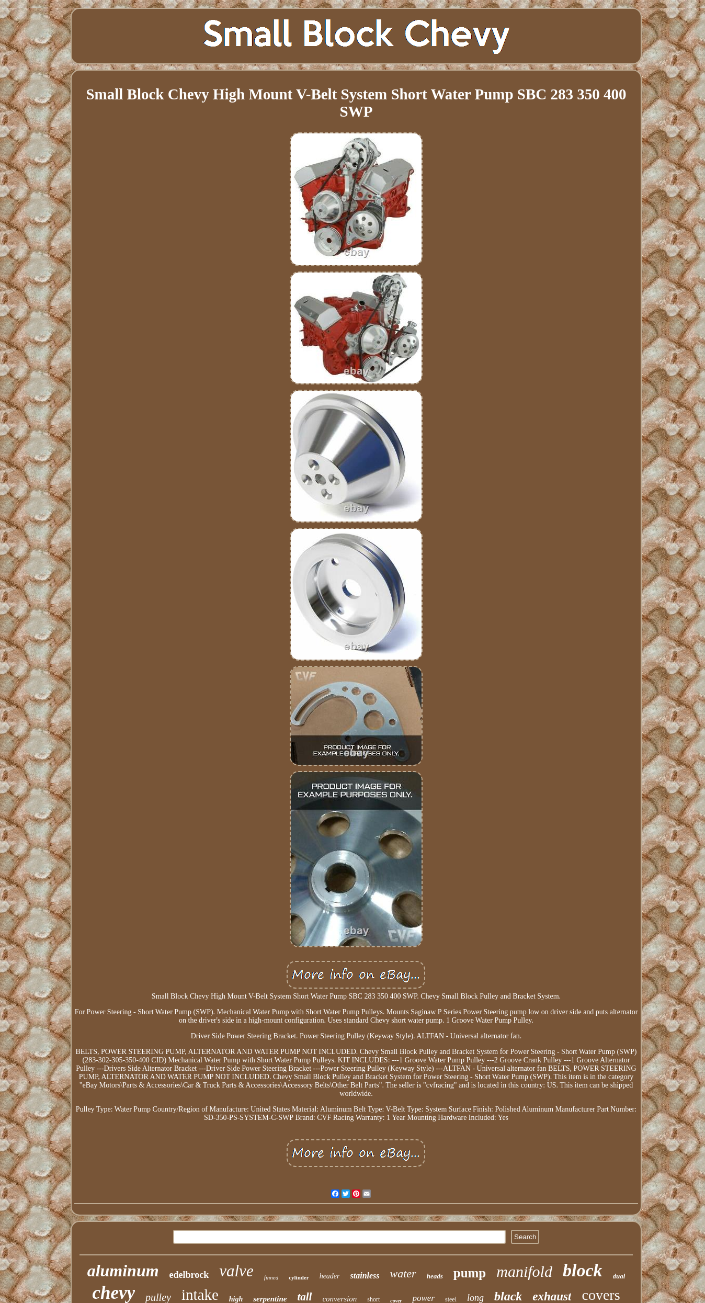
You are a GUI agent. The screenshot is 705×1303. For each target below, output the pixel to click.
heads (435, 1276)
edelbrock (189, 1275)
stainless (365, 1275)
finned (271, 1277)
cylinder (299, 1277)
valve (236, 1271)
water (403, 1273)
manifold (524, 1271)
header (330, 1276)
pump (469, 1273)
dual (619, 1276)
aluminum (123, 1270)
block (582, 1270)
